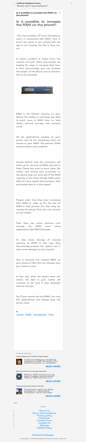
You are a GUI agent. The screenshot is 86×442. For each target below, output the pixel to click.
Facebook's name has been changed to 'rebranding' (30, 386)
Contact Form (44, 420)
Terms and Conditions (44, 413)
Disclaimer (44, 418)
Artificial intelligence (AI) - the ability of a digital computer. (32, 356)
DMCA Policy (44, 428)
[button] (59, 13)
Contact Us (44, 423)
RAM (28, 315)
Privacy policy (44, 415)
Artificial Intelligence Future (29, 3)
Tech (51, 315)
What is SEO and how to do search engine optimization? (31, 371)
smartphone (39, 315)
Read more (53, 366)
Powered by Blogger (43, 435)
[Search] (72, 4)
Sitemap (44, 425)
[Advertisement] (75, 18)
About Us (44, 410)
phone (20, 315)
